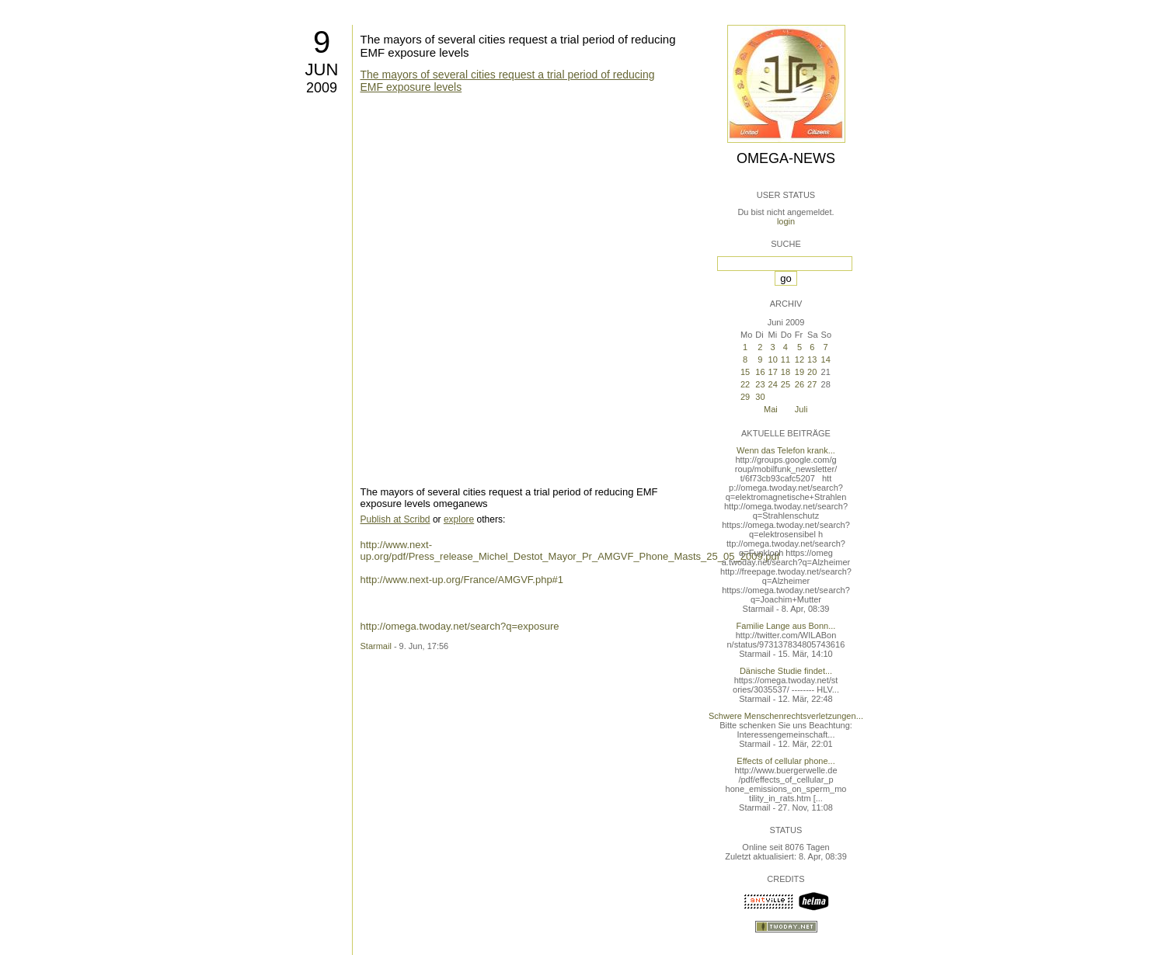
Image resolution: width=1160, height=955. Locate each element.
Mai (771, 409)
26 (799, 384)
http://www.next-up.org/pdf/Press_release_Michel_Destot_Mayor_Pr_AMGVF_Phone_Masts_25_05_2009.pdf (570, 550)
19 (799, 372)
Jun (322, 69)
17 (773, 372)
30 (760, 396)
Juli (801, 409)
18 (785, 372)
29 (745, 396)
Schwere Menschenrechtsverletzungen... (786, 716)
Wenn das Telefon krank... (786, 450)
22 (745, 384)
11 (785, 359)
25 (785, 384)
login (786, 221)
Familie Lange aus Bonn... (786, 625)
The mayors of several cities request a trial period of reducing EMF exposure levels (508, 80)
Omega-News (786, 158)
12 (799, 359)
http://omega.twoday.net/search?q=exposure (460, 626)
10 (773, 359)
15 (745, 372)
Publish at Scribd (395, 519)
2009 (321, 88)
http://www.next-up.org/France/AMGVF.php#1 (462, 579)
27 (812, 384)
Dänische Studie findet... (786, 670)
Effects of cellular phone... (785, 761)
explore (459, 519)
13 (812, 359)
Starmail (376, 646)
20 (812, 372)
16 (760, 372)
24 (773, 384)
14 (826, 359)
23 (760, 384)
